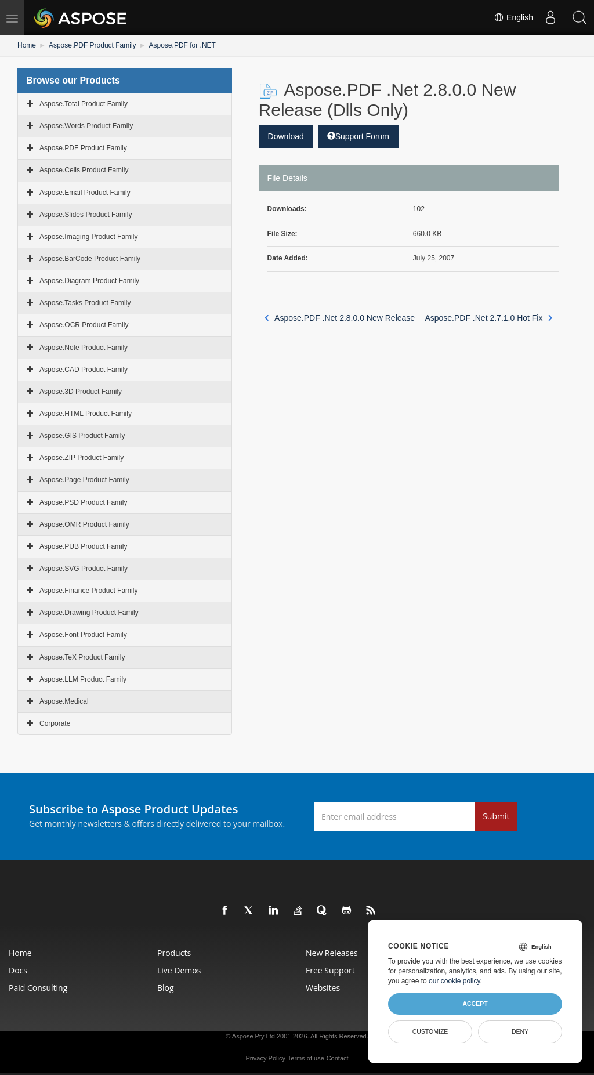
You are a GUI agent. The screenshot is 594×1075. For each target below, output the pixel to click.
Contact (338, 1058)
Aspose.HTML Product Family (85, 414)
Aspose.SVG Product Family (83, 568)
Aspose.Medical (64, 701)
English (513, 17)
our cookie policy (454, 981)
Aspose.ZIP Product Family (81, 458)
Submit (496, 815)
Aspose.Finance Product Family (88, 591)
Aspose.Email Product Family (85, 193)
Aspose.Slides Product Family (85, 215)
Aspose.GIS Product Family (82, 436)
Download (286, 136)
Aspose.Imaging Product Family (88, 237)
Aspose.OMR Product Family (84, 524)
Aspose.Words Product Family (86, 126)
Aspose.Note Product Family (83, 347)
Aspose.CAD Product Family (83, 369)
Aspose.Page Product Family (84, 480)
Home (26, 45)
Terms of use (306, 1058)
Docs (18, 970)
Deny (520, 1031)
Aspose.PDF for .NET (182, 45)
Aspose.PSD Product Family (83, 502)
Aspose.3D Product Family (80, 392)
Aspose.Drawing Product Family (89, 613)
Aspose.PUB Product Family (83, 546)
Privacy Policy (265, 1058)
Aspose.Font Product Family (83, 635)
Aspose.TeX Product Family (82, 657)
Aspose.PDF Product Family (92, 45)
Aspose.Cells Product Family (83, 170)
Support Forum (358, 136)
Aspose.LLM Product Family (82, 679)
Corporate (54, 723)
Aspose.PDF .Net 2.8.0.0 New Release (340, 318)
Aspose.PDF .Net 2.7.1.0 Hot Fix (489, 318)
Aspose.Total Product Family (83, 104)
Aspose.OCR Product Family (83, 325)
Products (174, 952)
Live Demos (179, 970)
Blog (165, 987)
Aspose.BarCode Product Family (89, 259)
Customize (430, 1031)
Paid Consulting (38, 987)
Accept (474, 1003)
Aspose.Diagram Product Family (89, 281)
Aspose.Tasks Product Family (85, 303)
